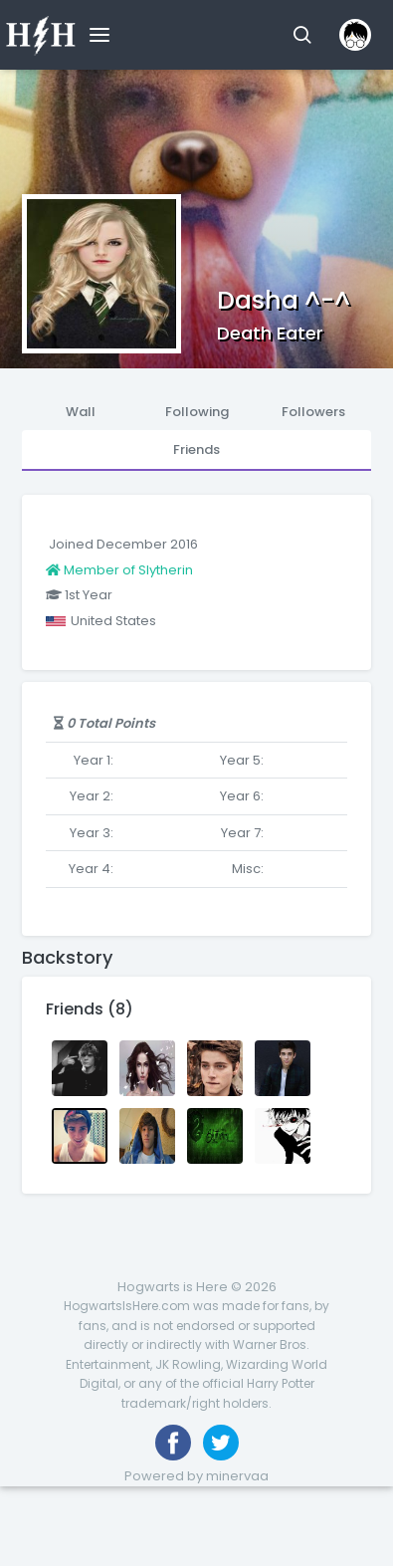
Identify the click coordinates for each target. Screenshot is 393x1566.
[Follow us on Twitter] (221, 1442)
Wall (81, 411)
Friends (196, 449)
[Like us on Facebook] (173, 1442)
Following (197, 411)
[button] (302, 35)
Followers (313, 411)
